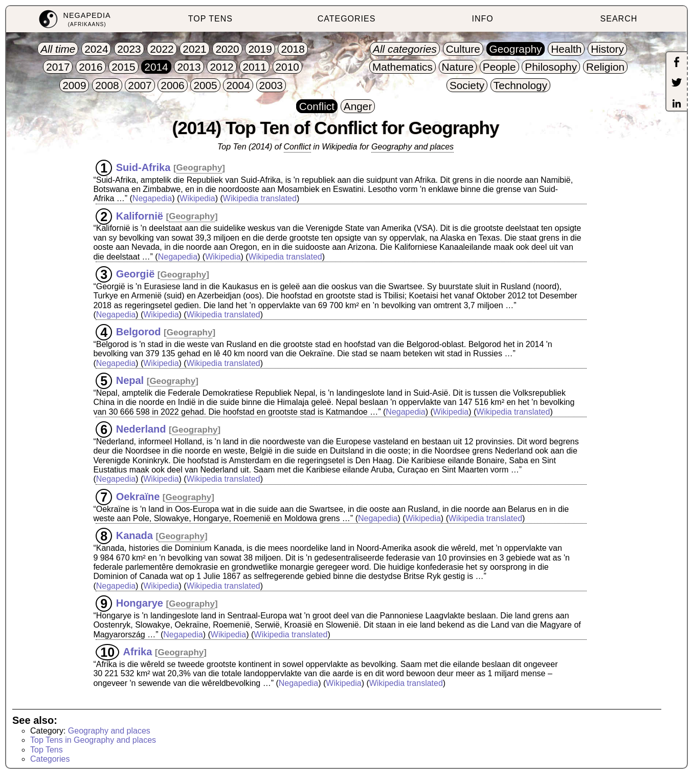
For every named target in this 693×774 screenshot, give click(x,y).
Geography (199, 168)
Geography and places (412, 146)
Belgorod (138, 331)
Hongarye (139, 603)
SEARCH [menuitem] (619, 18)
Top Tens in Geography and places (93, 740)
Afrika (137, 651)
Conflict (297, 146)
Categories (50, 759)
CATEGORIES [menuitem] (347, 18)
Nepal (130, 380)
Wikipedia (197, 198)
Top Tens (46, 749)
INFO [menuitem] (483, 18)
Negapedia (152, 198)
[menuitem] (74, 19)
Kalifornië (139, 215)
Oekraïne (138, 496)
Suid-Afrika (143, 167)
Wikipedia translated (260, 198)
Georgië (135, 274)
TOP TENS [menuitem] (210, 18)
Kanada (134, 535)
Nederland (141, 429)
